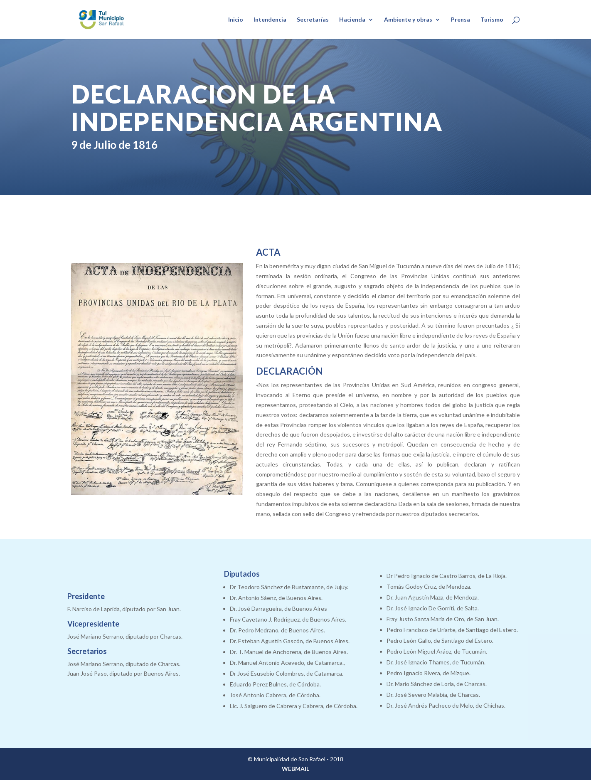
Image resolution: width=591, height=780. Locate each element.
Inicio (235, 20)
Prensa (460, 20)
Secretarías (313, 20)
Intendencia (270, 20)
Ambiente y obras (408, 20)
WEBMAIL (295, 768)
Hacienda (352, 20)
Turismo (491, 20)
